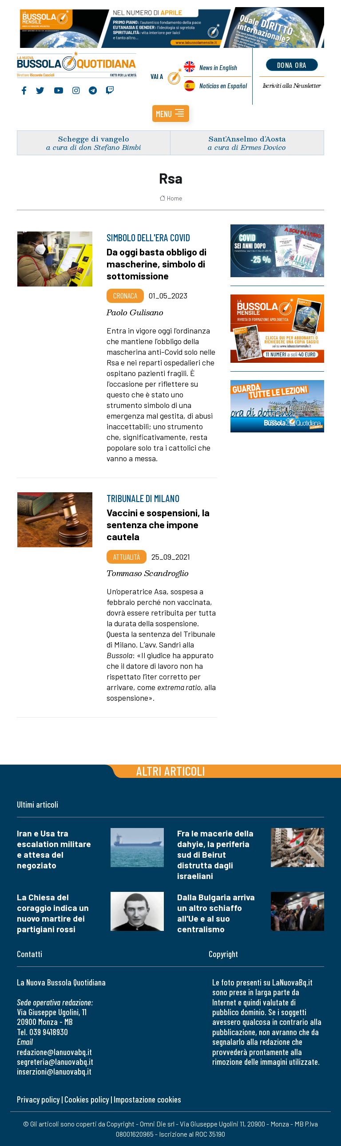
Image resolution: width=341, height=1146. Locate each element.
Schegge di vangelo (93, 138)
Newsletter (292, 85)
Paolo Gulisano (135, 312)
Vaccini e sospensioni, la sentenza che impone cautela (158, 524)
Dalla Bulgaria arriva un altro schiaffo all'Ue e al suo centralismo (216, 913)
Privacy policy (38, 1099)
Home (170, 198)
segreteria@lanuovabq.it (55, 1061)
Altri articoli (170, 770)
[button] (171, 113)
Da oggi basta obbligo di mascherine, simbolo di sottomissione (156, 263)
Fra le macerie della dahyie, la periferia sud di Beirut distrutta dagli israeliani (215, 854)
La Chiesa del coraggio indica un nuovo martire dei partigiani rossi (53, 913)
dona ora (292, 65)
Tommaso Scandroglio (148, 573)
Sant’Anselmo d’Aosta (247, 138)
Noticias (223, 85)
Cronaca (125, 295)
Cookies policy (86, 1099)
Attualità (126, 556)
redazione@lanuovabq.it (54, 1052)
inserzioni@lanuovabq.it (54, 1071)
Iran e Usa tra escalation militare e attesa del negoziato (54, 849)
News (218, 67)
